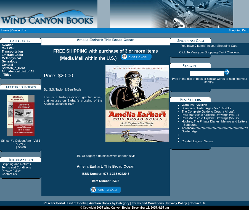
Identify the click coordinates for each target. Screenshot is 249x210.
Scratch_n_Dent (13, 68)
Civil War (8, 48)
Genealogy (9, 61)
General (7, 64)
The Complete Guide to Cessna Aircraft (208, 111)
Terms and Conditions (16, 167)
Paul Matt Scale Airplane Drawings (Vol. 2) (210, 118)
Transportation (12, 51)
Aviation (8, 45)
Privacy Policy (11, 170)
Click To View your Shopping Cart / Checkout (209, 52)
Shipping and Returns (16, 164)
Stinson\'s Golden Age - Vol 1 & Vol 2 (206, 108)
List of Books (77, 203)
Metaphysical (11, 58)
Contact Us (18, 30)
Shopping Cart (238, 30)
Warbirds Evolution (194, 105)
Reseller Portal (54, 203)
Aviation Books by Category (108, 203)
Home (5, 30)
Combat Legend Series (197, 141)
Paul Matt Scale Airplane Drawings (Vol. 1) (210, 114)
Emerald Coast (12, 54)
